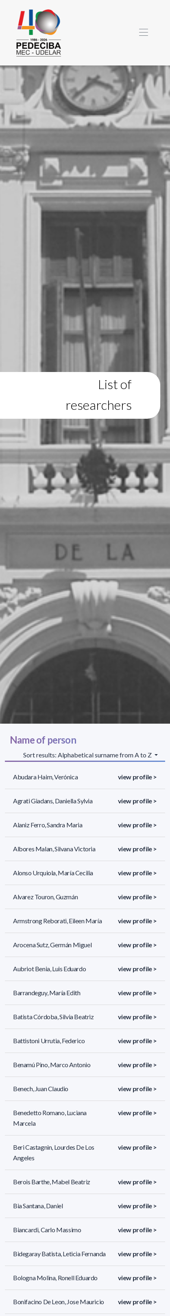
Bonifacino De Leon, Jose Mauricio (58, 1301)
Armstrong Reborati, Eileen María (57, 920)
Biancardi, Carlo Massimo (47, 1229)
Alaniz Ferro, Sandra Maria (48, 825)
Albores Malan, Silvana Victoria (54, 849)
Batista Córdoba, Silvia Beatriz (53, 1016)
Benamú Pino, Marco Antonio (52, 1064)
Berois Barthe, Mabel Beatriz (51, 1181)
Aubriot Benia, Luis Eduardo (49, 968)
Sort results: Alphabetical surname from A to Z (88, 755)
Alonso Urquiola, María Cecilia (53, 873)
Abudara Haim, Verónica (45, 777)
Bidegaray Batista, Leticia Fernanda (59, 1253)
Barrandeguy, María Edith (46, 992)
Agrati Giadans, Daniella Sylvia (53, 801)
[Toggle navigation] (143, 32)
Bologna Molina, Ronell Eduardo (55, 1277)
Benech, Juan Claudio (40, 1088)
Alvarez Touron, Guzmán (45, 897)
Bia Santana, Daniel (38, 1205)
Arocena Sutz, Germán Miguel (52, 944)
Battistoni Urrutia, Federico (49, 1040)
